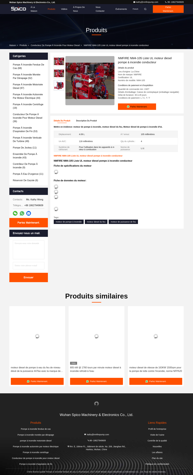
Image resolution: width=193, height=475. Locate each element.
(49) (27, 139)
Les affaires (157, 452)
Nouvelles (157, 446)
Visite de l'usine (157, 435)
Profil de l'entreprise (157, 429)
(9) (25, 166)
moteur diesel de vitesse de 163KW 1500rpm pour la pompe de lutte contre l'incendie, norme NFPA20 (155, 369)
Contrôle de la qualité (157, 440)
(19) (28, 106)
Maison (12, 45)
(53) (25, 130)
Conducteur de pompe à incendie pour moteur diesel (55, 45)
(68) (28, 66)
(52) (26, 76)
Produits (51, 9)
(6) (25, 180)
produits (23, 45)
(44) (28, 96)
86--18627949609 (174, 2)
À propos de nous (79, 9)
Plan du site (157, 458)
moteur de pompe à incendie (69, 222)
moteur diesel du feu (96, 222)
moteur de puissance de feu (123, 222)
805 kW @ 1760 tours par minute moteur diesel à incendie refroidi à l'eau (95, 369)
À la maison (34, 9)
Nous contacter (100, 9)
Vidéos (64, 9)
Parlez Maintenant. (168, 9)
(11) (25, 147)
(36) (27, 118)
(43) (25, 156)
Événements (121, 9)
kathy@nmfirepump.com (146, 2)
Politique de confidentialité (157, 464)
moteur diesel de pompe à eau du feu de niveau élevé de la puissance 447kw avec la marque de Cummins (36, 369)
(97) (28, 86)
